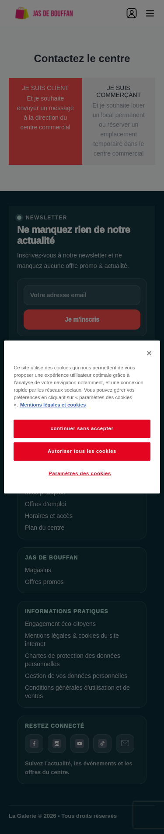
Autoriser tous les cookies (82, 451)
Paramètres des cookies (80, 473)
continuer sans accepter (82, 428)
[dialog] (82, 417)
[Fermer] (149, 353)
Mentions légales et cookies (53, 404)
